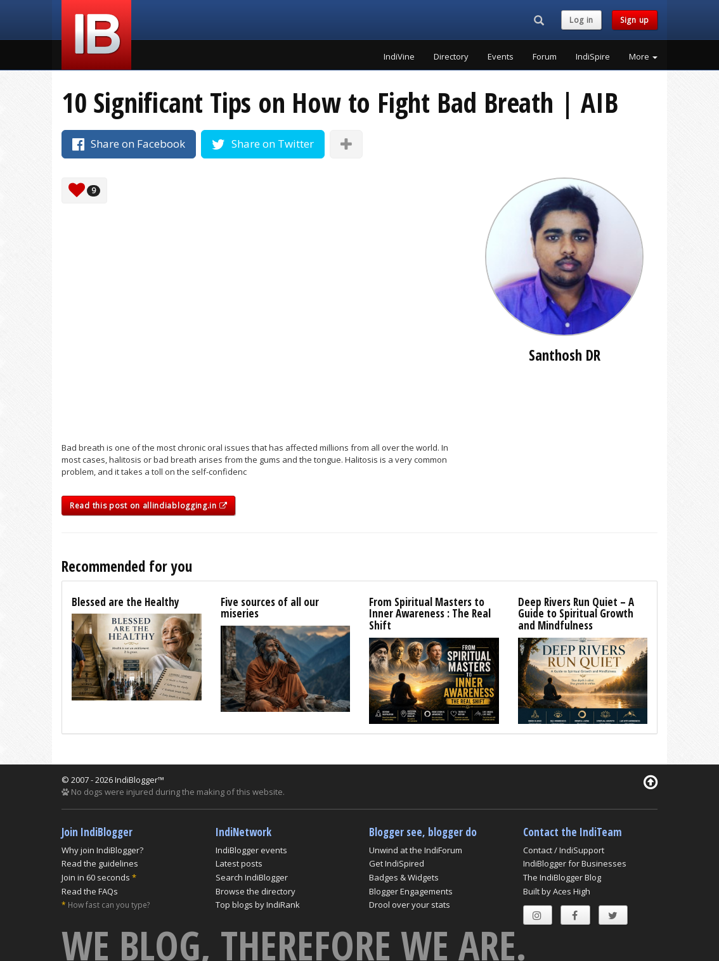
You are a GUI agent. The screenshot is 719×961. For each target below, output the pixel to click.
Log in (581, 20)
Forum (545, 56)
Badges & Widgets (404, 877)
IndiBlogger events (251, 850)
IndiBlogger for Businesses (574, 863)
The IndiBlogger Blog (562, 877)
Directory (451, 56)
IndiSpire (593, 56)
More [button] (643, 56)
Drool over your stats (409, 904)
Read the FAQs (90, 891)
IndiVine (399, 56)
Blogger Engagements (411, 891)
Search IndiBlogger (252, 877)
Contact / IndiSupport (563, 850)
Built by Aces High (556, 891)
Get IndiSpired (396, 863)
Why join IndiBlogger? (102, 850)
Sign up (634, 20)
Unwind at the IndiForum (415, 850)
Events (501, 56)
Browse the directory (255, 891)
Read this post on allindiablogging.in (148, 505)
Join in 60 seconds (96, 877)
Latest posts (239, 863)
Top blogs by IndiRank (258, 904)
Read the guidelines (100, 863)
